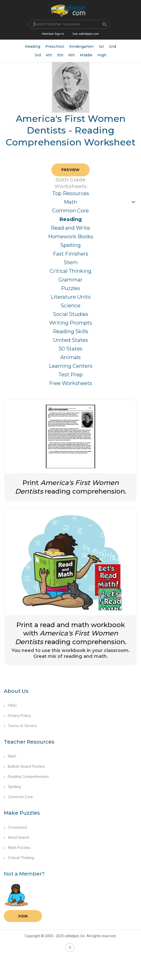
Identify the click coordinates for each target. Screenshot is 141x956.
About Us (16, 691)
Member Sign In (53, 34)
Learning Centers (70, 366)
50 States (70, 349)
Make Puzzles (22, 813)
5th (60, 55)
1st (101, 46)
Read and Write (70, 228)
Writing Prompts (70, 323)
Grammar (70, 280)
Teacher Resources (29, 742)
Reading (32, 46)
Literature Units (71, 297)
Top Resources (70, 193)
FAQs (10, 705)
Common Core (70, 211)
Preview (70, 169)
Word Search (17, 837)
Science (70, 306)
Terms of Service (20, 726)
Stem (71, 262)
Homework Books (70, 236)
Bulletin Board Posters (24, 766)
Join (23, 916)
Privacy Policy (17, 715)
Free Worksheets (70, 383)
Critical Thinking (70, 271)
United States (70, 340)
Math (70, 202)
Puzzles (70, 288)
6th (71, 55)
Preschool (54, 46)
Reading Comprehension (26, 776)
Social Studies (70, 314)
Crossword (15, 827)
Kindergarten (81, 46)
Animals (70, 357)
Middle (86, 55)
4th (49, 55)
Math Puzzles (17, 847)
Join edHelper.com (85, 34)
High (101, 55)
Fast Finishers (70, 254)
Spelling (70, 245)
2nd (112, 46)
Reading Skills (70, 331)
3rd (38, 55)
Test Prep (70, 375)
